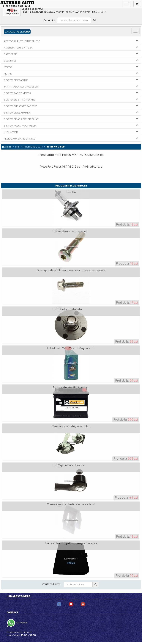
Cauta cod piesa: (51, 584)
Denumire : (50, 20)
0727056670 (21, 622)
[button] (12, 11)
